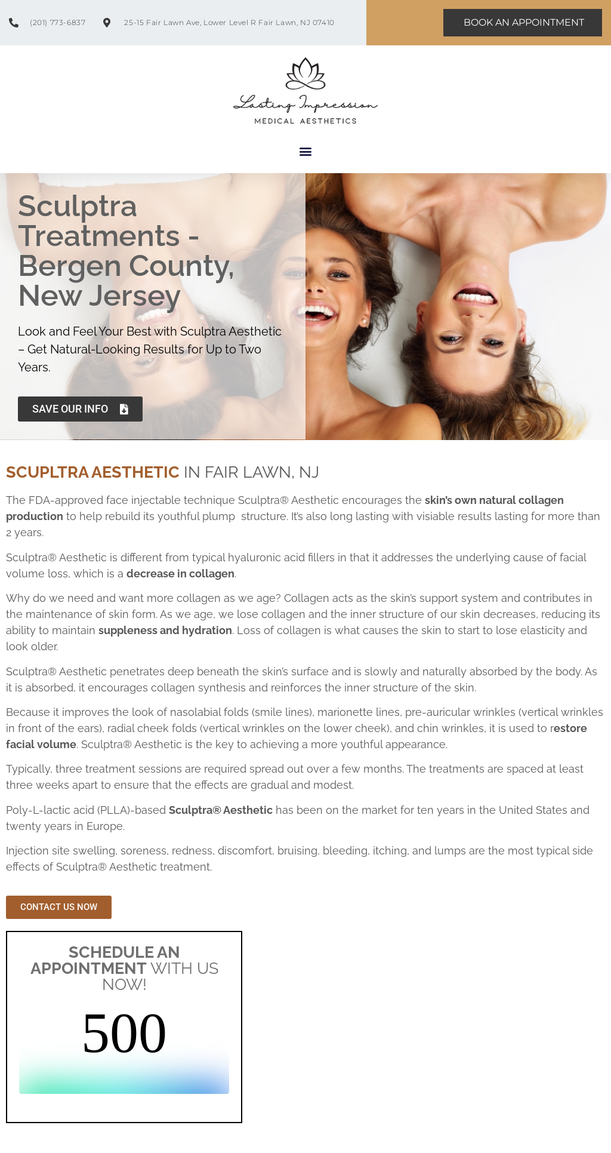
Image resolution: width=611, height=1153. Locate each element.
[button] (306, 151)
